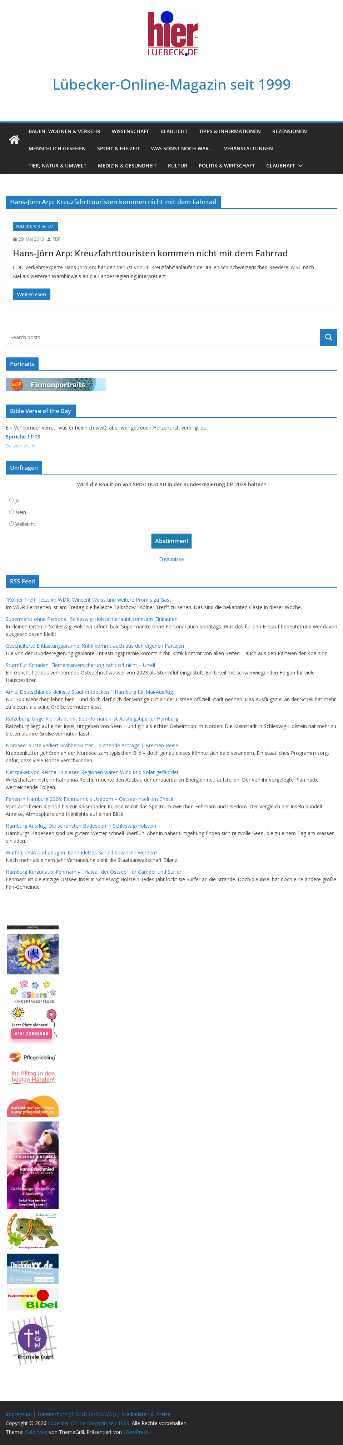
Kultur (177, 165)
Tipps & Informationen (230, 131)
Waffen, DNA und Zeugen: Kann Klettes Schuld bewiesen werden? (81, 852)
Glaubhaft (280, 165)
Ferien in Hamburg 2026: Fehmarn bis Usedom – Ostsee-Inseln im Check (89, 799)
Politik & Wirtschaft (227, 165)
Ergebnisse (171, 559)
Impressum (19, 1414)
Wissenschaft (130, 131)
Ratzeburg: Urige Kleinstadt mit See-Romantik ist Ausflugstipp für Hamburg (92, 718)
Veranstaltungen (248, 148)
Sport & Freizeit (118, 148)
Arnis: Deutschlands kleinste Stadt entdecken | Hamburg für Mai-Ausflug (89, 691)
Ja (17, 500)
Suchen (328, 337)
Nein (20, 512)
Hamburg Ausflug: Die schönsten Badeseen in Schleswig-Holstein (81, 825)
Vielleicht (25, 524)
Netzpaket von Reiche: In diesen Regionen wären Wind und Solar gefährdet (92, 772)
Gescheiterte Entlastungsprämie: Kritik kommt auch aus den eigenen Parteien (95, 645)
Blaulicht (174, 131)
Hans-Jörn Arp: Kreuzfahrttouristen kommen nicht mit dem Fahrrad (150, 253)
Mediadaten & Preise (146, 1414)
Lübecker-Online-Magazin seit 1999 (172, 84)
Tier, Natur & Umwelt (57, 165)
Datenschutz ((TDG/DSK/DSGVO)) (77, 1414)
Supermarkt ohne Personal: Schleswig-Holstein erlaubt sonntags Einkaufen (92, 619)
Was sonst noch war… (182, 148)
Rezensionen (289, 131)
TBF (56, 239)
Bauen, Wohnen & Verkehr (64, 131)
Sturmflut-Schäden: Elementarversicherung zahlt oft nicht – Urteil (80, 665)
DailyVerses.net (21, 446)
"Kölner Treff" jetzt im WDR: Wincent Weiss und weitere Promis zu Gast (88, 599)
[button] (299, 166)
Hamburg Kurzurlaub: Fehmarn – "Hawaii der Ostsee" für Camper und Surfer (94, 871)
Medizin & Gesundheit (127, 165)
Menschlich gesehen (57, 148)
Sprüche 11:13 (23, 436)
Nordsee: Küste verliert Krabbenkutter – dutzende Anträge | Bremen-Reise (92, 745)
